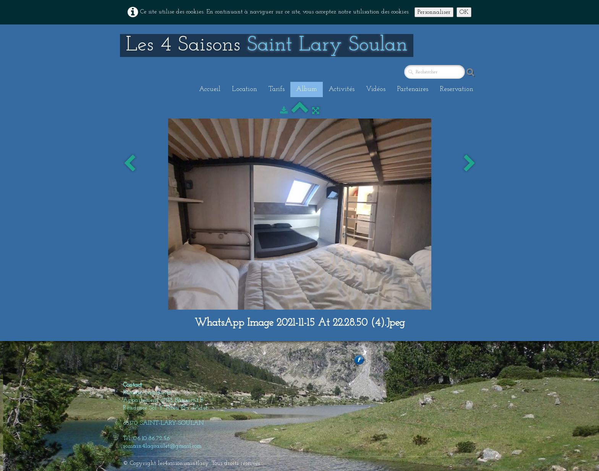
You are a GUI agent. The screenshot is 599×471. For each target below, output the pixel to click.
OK (464, 12)
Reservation (456, 89)
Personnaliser (434, 12)
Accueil (209, 89)
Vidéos (375, 89)
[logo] (266, 45)
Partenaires (412, 89)
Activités (342, 89)
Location (244, 89)
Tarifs (277, 89)
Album (306, 89)
